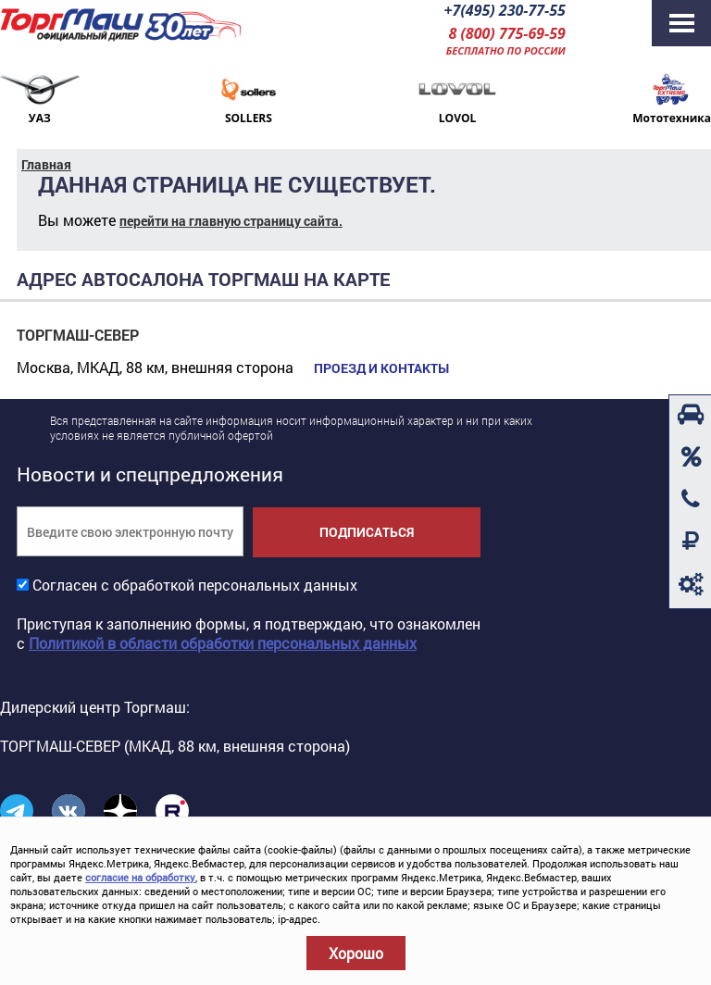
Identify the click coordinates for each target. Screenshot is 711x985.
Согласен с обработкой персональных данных (194, 584)
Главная (46, 164)
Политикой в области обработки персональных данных (223, 643)
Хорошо (356, 953)
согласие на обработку (140, 877)
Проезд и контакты (381, 368)
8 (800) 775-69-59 (506, 33)
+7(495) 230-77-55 (504, 10)
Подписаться (366, 532)
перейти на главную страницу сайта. (231, 221)
